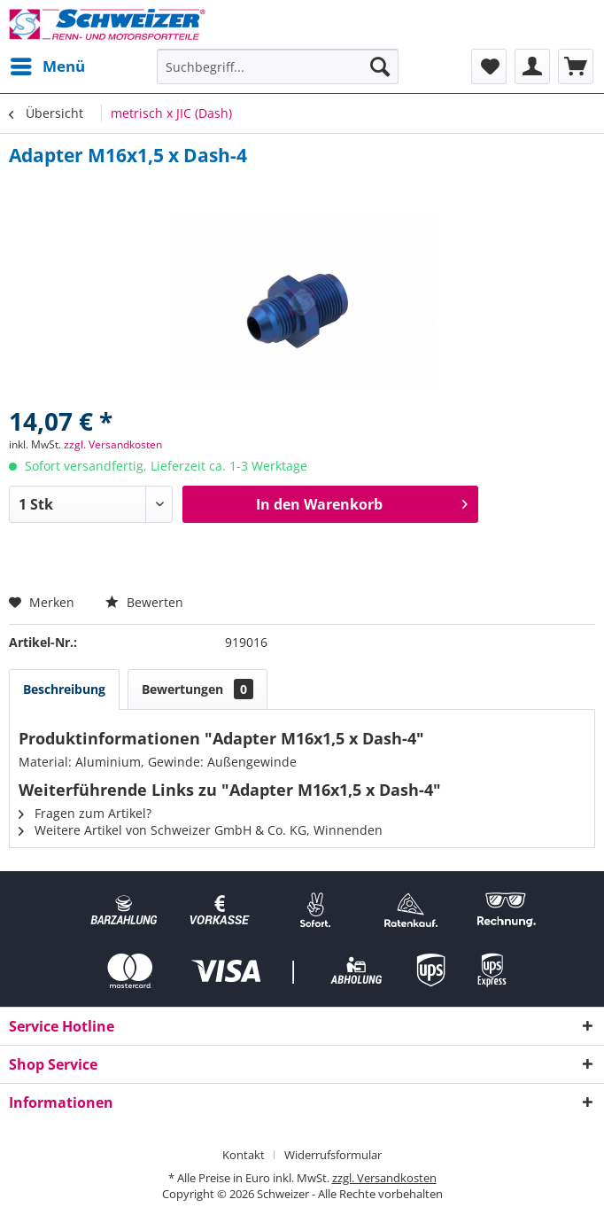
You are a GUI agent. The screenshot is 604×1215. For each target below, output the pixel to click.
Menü (48, 64)
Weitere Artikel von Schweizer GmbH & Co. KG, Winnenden (201, 830)
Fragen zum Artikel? (85, 813)
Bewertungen (197, 689)
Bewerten (144, 602)
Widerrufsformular (333, 1155)
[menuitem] (47, 66)
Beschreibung (64, 689)
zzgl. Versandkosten (113, 444)
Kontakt (243, 1155)
